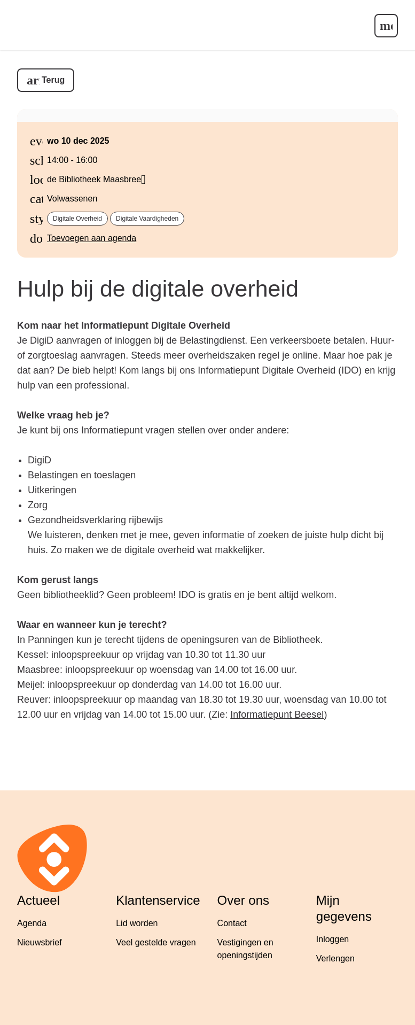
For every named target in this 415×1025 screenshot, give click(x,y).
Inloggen (332, 939)
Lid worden (137, 923)
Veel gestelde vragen (155, 942)
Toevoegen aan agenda (91, 238)
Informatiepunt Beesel (277, 714)
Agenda (31, 923)
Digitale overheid (77, 218)
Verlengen (335, 958)
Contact (232, 923)
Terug (53, 79)
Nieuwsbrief (39, 942)
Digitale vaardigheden (147, 218)
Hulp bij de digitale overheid (158, 288)
